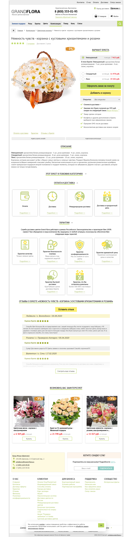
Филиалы (16, 493)
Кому (73, 23)
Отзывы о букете (47, 133)
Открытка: (87, 99)
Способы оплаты (44, 486)
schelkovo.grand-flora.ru (114, 535)
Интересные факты (111, 482)
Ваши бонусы (113, 110)
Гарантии (34, 133)
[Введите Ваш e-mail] (86, 468)
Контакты (80, 2)
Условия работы (68, 484)
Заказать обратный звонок (66, 17)
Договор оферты (19, 486)
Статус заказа (115, 2)
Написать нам (90, 484)
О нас (88, 2)
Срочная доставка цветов (47, 519)
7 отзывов (30, 43)
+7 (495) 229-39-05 (23, 465)
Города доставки (44, 489)
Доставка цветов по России (45, 499)
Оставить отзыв (66, 309)
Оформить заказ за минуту (100, 85)
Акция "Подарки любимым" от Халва (45, 515)
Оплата (96, 2)
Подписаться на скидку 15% (46, 510)
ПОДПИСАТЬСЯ (106, 468)
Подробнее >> (25, 213)
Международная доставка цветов (47, 503)
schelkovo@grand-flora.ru (25, 462)
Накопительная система (46, 496)
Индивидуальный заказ (46, 484)
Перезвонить (90, 482)
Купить (29, 439)
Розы (30, 23)
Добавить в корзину (100, 92)
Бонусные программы (46, 507)
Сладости (23, 527)
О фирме (16, 482)
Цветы (45, 23)
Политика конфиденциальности (21, 497)
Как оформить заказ (93, 486)
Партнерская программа (72, 486)
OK (101, 525)
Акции (39, 493)
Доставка (104, 2)
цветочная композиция (93, 139)
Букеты (37, 23)
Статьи (79, 23)
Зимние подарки (18, 23)
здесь (113, 462)
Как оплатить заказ (92, 489)
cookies (42, 524)
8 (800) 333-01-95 (66, 11)
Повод (65, 23)
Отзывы (16, 491)
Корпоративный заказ (71, 482)
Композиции (56, 23)
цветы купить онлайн (38, 139)
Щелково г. (115, 8)
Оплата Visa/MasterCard (46, 482)
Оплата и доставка (20, 133)
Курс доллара (42, 491)
